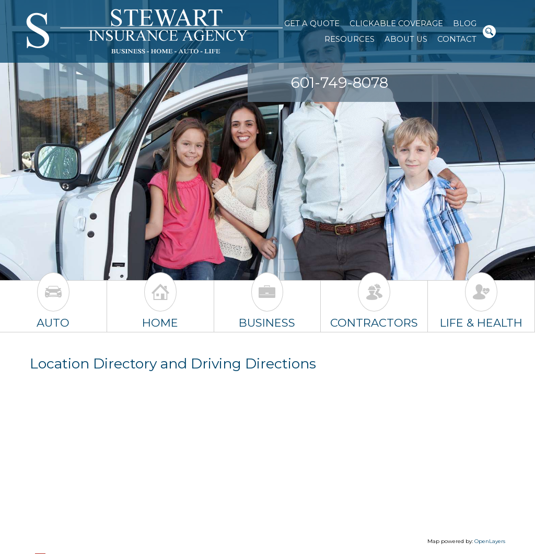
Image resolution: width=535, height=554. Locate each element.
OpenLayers (489, 541)
